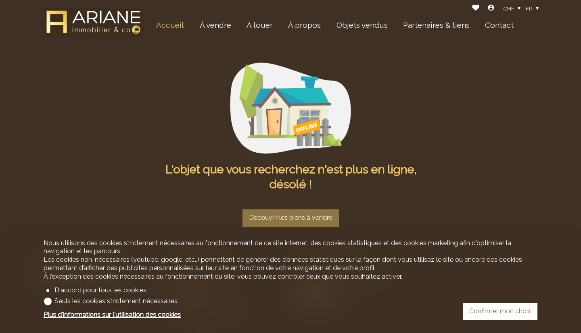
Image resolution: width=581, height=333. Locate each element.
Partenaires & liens (436, 25)
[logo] (94, 23)
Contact (499, 25)
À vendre (215, 25)
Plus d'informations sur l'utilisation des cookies (112, 315)
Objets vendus (362, 25)
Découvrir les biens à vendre (290, 217)
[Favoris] (475, 8)
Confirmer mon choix (500, 311)
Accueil (170, 25)
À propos (304, 25)
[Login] (491, 8)
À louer (260, 25)
